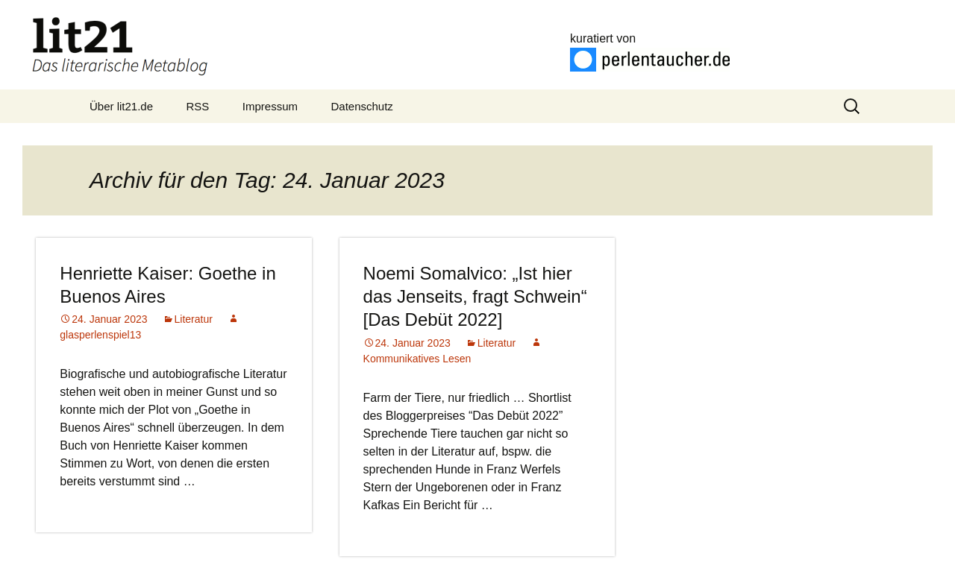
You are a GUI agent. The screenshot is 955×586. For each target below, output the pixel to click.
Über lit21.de (121, 106)
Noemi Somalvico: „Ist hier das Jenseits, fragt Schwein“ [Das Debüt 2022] (475, 296)
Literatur (194, 319)
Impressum (270, 106)
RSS (198, 106)
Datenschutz (361, 106)
